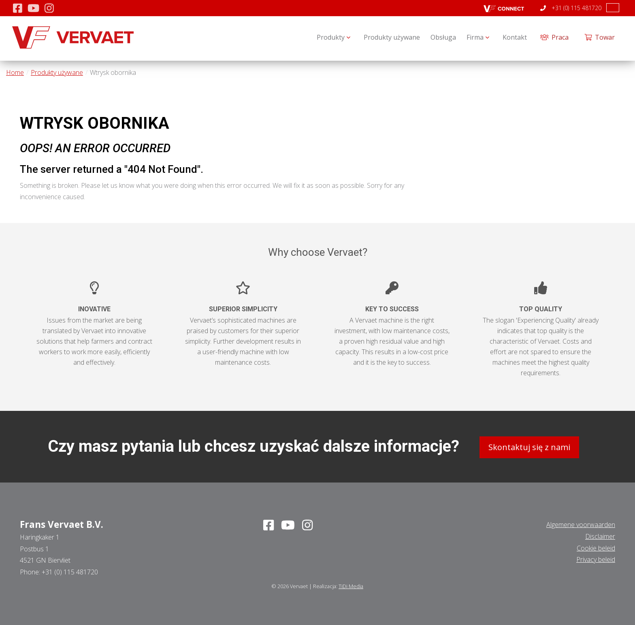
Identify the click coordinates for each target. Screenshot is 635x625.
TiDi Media (351, 585)
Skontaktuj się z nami (529, 445)
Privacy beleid (595, 558)
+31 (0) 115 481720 (570, 8)
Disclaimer (600, 534)
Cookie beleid (596, 546)
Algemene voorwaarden (580, 523)
